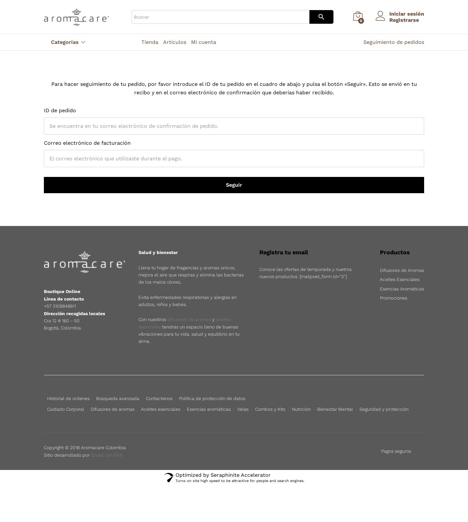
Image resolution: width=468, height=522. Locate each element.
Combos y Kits (270, 409)
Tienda (149, 42)
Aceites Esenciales (400, 279)
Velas (243, 409)
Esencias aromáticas (209, 409)
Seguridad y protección (384, 409)
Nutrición (301, 409)
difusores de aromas (189, 319)
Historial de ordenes (68, 398)
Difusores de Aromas (402, 270)
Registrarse (404, 20)
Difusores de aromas (113, 409)
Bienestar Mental (335, 409)
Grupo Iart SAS (107, 473)
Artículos (174, 42)
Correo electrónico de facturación (87, 143)
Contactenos (159, 398)
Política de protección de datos (212, 398)
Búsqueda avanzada (117, 398)
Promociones (393, 298)
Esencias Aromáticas (402, 288)
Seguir (234, 185)
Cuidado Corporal (65, 409)
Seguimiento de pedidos (393, 42)
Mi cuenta (203, 42)
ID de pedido (60, 110)
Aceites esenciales (160, 409)
